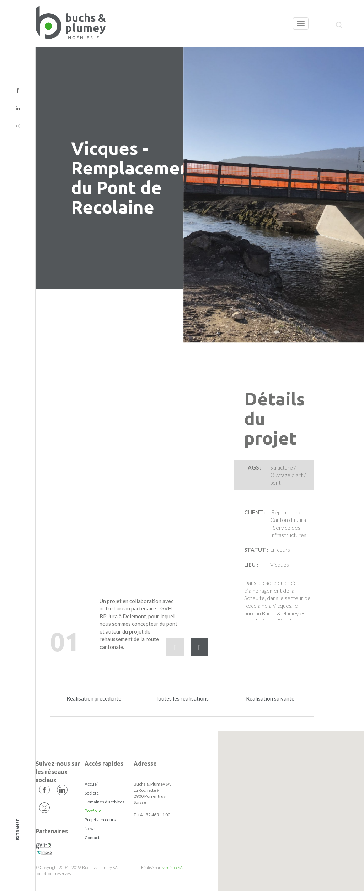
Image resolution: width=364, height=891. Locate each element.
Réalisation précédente (93, 698)
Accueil (92, 784)
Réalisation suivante (270, 698)
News (90, 828)
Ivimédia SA (172, 867)
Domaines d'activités (104, 801)
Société (92, 793)
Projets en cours (100, 819)
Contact (92, 837)
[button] (291, 803)
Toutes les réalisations (182, 698)
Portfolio (93, 810)
